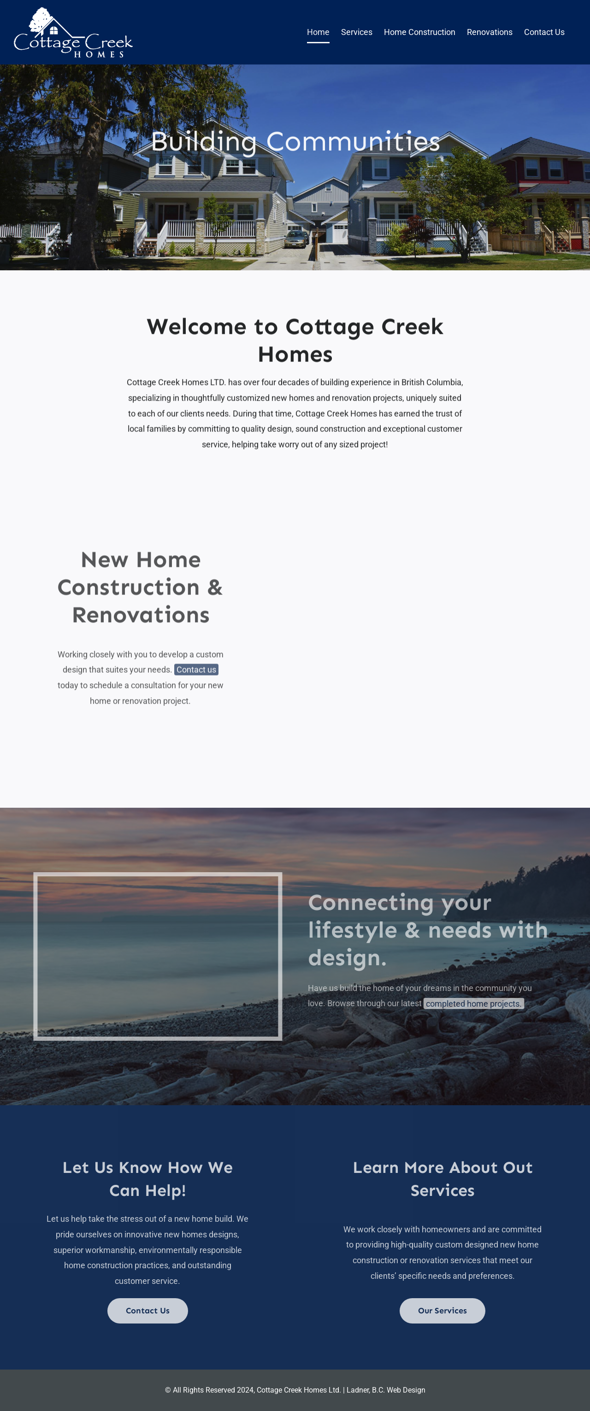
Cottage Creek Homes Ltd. (299, 1390)
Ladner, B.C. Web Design (386, 1390)
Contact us (196, 671)
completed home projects (477, 1003)
